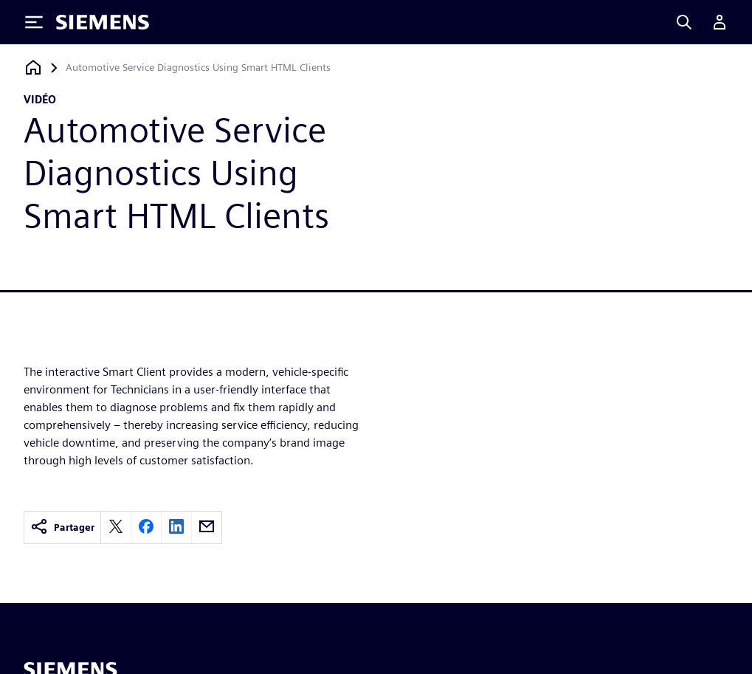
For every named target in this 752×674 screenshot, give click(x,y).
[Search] (684, 22)
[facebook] (146, 527)
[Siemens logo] (102, 22)
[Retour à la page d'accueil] (33, 67)
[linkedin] (176, 527)
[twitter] (116, 527)
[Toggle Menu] (34, 22)
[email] (206, 527)
